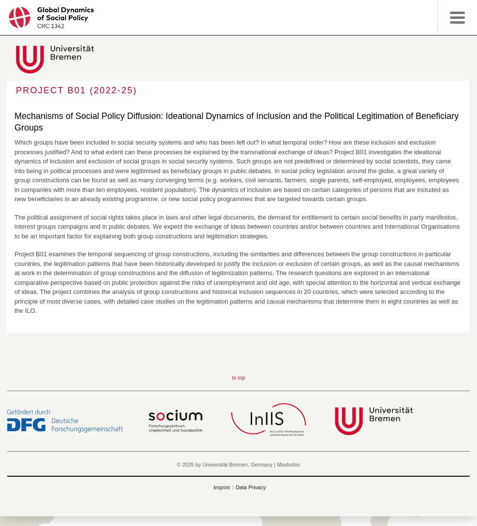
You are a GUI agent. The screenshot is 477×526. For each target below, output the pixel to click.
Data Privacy (251, 487)
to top (239, 377)
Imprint (222, 487)
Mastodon (288, 465)
